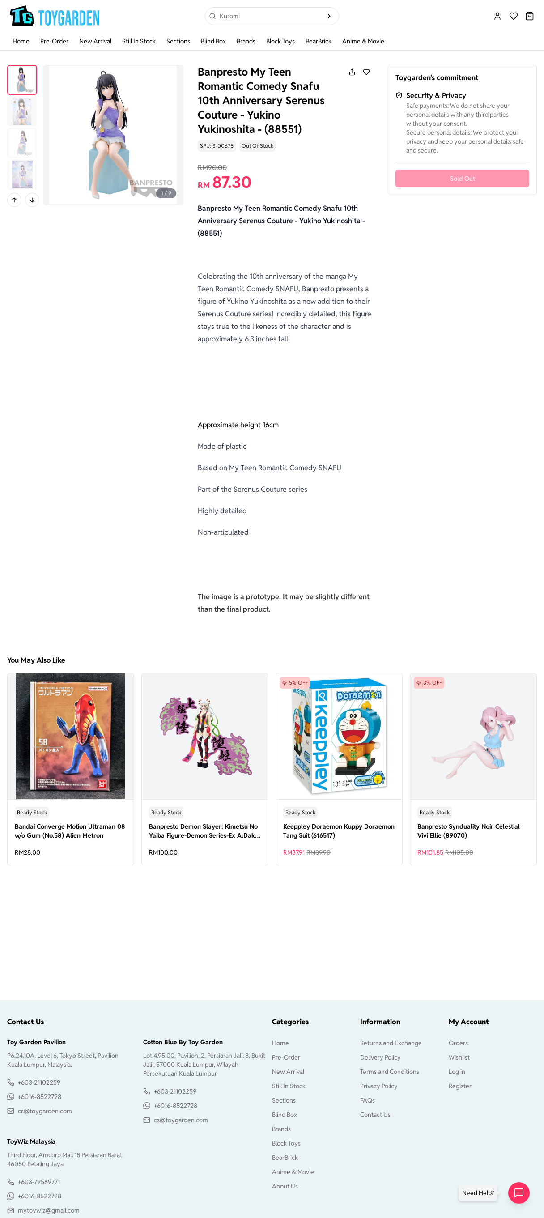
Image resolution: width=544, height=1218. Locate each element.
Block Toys (280, 41)
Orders (458, 1043)
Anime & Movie (363, 41)
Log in (457, 1072)
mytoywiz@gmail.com (49, 1210)
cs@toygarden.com (45, 1111)
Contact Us (375, 1115)
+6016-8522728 (39, 1097)
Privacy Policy (379, 1086)
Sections (178, 41)
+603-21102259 (39, 1082)
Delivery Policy (380, 1057)
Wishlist (459, 1057)
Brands (246, 41)
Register (460, 1086)
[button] (480, 1193)
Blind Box (213, 41)
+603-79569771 (39, 1182)
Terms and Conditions (389, 1072)
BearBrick (319, 41)
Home (21, 41)
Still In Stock (139, 41)
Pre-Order (54, 41)
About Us (285, 1186)
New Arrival (95, 41)
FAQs (367, 1100)
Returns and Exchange (391, 1043)
